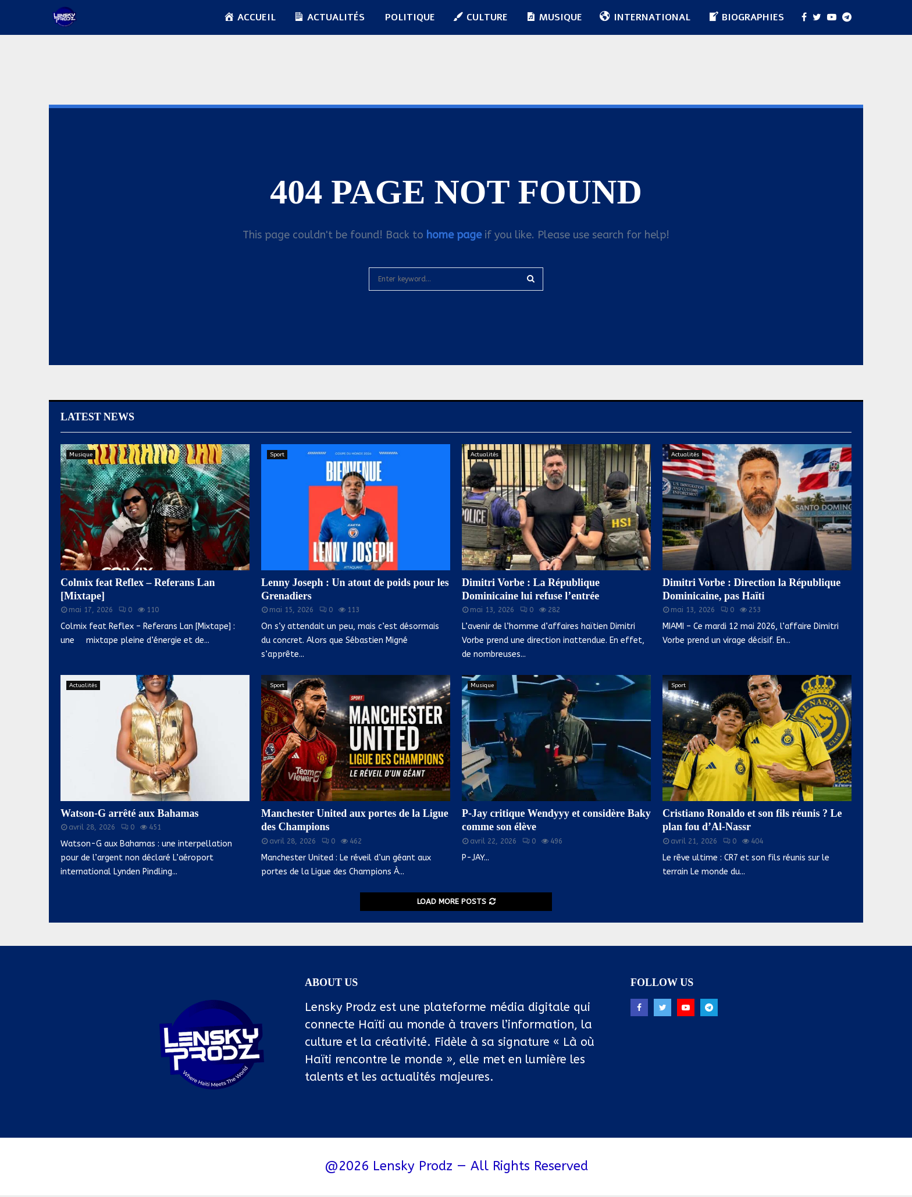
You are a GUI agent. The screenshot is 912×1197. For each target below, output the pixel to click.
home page (454, 234)
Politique (410, 17)
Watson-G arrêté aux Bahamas (129, 813)
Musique (80, 454)
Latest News (97, 417)
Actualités (484, 454)
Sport (277, 454)
